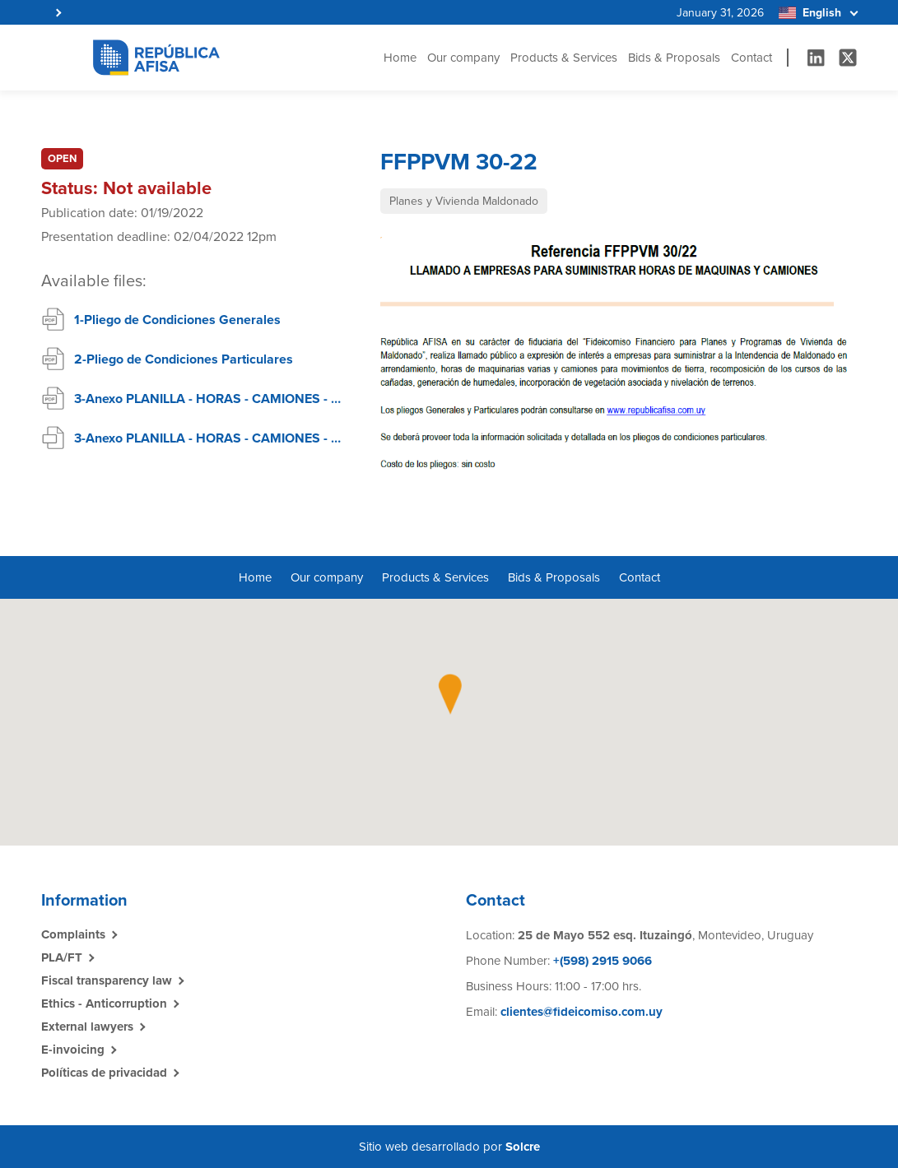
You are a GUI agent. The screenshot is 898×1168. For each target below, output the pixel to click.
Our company (463, 57)
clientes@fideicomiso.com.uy (581, 1011)
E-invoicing (73, 1049)
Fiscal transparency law (106, 980)
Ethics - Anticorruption (104, 1003)
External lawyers (87, 1026)
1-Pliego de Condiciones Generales (177, 320)
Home (400, 57)
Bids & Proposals (674, 57)
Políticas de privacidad (104, 1072)
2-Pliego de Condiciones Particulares (183, 359)
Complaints (73, 934)
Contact (751, 57)
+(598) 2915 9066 (601, 960)
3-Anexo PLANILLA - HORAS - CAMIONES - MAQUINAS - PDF (210, 399)
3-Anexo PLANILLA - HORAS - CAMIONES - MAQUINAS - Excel (210, 438)
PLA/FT (61, 957)
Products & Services (563, 57)
